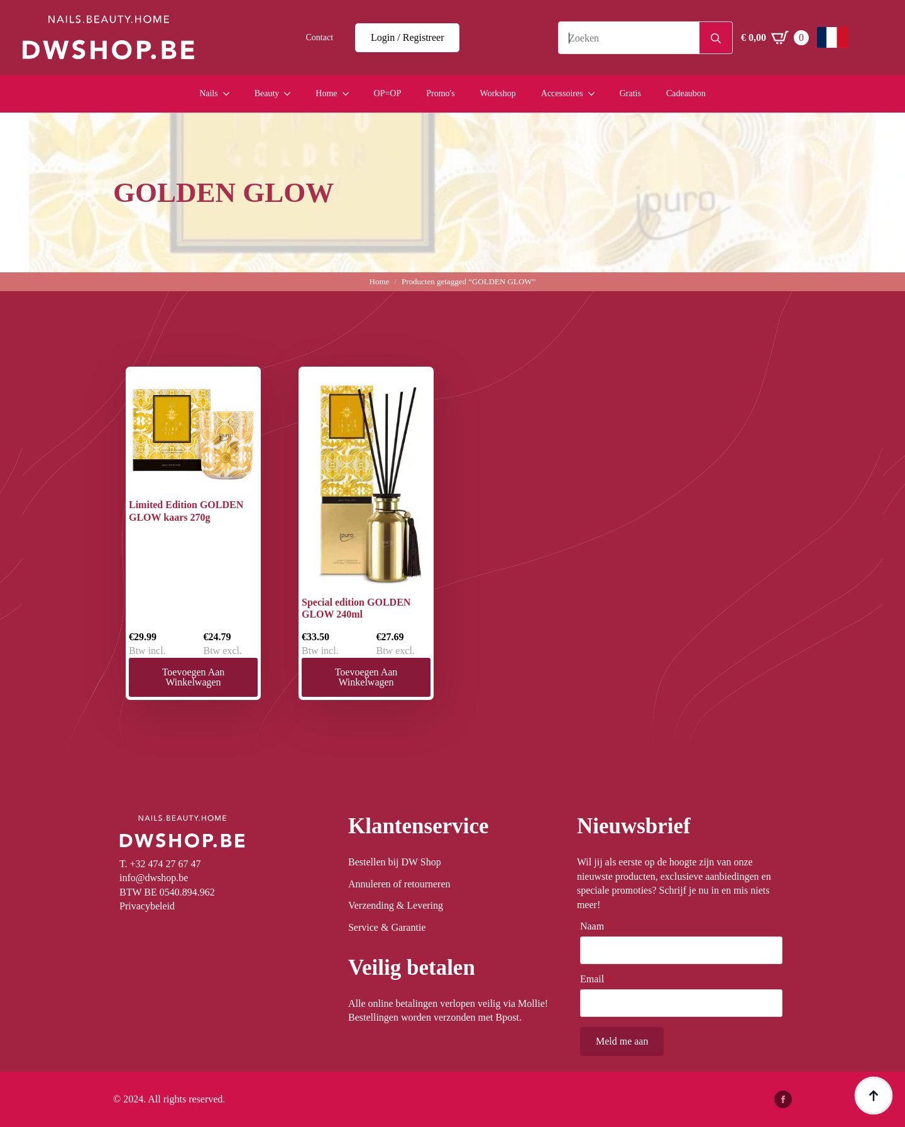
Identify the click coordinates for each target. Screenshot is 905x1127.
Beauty (267, 93)
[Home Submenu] (349, 94)
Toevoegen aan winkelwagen (193, 677)
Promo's (440, 93)
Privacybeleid (147, 906)
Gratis (630, 93)
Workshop (498, 93)
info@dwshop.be (153, 877)
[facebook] (783, 1099)
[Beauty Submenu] (291, 94)
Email (596, 979)
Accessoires (562, 93)
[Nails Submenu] (230, 94)
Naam (596, 926)
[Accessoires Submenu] (595, 94)
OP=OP (388, 93)
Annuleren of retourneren (399, 884)
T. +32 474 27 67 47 (160, 863)
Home (326, 93)
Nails (208, 93)
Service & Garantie (387, 927)
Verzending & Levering (395, 905)
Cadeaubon (686, 93)
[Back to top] (873, 1095)
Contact (320, 37)
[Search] (715, 38)
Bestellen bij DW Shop (394, 862)
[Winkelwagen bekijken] (775, 38)
